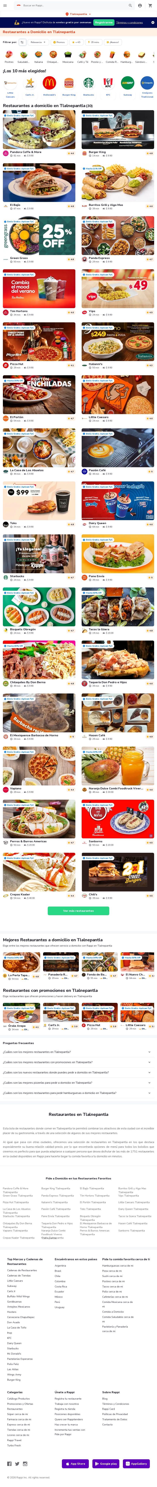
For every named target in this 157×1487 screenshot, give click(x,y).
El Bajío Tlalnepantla (92, 1188)
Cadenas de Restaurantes (22, 1270)
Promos (59, 42)
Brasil (58, 1271)
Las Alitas (12, 1369)
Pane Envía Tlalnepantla (55, 1216)
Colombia (60, 1281)
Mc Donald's (14, 1353)
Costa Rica (61, 1286)
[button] (78, 14)
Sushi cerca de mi (112, 1276)
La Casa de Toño (16, 1327)
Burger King (13, 1380)
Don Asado (13, 1322)
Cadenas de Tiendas (19, 1275)
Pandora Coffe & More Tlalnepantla (15, 1190)
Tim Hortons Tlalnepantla (94, 1195)
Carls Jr (11, 1291)
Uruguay (59, 1307)
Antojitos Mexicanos (18, 1306)
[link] (39, 133)
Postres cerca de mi (113, 1281)
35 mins (93, 42)
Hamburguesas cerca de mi (117, 1265)
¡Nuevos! (112, 42)
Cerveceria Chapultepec (21, 1317)
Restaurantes (15, 1409)
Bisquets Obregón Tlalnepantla (90, 1218)
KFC (9, 1338)
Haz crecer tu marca (66, 1424)
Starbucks (13, 1348)
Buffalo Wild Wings (18, 1296)
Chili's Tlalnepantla (52, 1238)
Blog (104, 1398)
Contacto (107, 1424)
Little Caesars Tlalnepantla (134, 1202)
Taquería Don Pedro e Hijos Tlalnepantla (57, 1225)
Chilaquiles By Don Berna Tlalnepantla (17, 1225)
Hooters (11, 1312)
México (59, 1297)
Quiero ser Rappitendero (69, 1419)
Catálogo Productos (18, 1398)
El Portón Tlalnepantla (93, 1202)
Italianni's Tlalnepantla (54, 1202)
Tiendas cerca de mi (18, 1430)
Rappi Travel (14, 1440)
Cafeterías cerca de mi (115, 1297)
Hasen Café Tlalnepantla (132, 1223)
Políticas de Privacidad (115, 1414)
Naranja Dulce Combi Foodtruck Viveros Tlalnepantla (53, 1234)
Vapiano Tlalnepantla (15, 1230)
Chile (57, 1276)
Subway (12, 1286)
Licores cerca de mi (18, 1435)
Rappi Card (108, 1409)
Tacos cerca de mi (112, 1286)
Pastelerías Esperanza (19, 1359)
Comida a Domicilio (113, 1311)
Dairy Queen (14, 1343)
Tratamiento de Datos (114, 1419)
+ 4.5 (76, 42)
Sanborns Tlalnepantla (131, 1230)
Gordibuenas (14, 1301)
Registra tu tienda (65, 1409)
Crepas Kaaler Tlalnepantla (18, 1238)
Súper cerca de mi (17, 1414)
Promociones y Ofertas (20, 1404)
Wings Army (14, 1374)
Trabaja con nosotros (67, 1404)
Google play (106, 1464)
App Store (75, 1464)
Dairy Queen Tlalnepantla (133, 1209)
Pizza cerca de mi (112, 1271)
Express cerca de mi (18, 1424)
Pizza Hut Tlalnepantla (16, 1202)
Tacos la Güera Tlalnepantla (134, 1216)
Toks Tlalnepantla (90, 1209)
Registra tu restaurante (68, 1398)
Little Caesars (15, 1281)
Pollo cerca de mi (112, 1291)
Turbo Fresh (14, 1445)
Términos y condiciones (129, 22)
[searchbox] (73, 5)
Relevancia (39, 42)
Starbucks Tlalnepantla (16, 1216)
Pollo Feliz (13, 1364)
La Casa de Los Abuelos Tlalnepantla (17, 1211)
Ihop (9, 1333)
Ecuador (59, 1291)
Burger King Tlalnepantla (55, 1188)
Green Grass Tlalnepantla (18, 1195)
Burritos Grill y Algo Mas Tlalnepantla (132, 1190)
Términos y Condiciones (115, 1404)
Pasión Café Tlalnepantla (56, 1209)
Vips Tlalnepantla (128, 1195)
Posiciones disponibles (67, 1414)
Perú (57, 1302)
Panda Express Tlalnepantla (57, 1195)
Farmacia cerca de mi (19, 1419)
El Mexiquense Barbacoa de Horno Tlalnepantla (96, 1225)
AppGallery (136, 1464)
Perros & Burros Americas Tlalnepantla (94, 1232)
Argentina (60, 1265)
